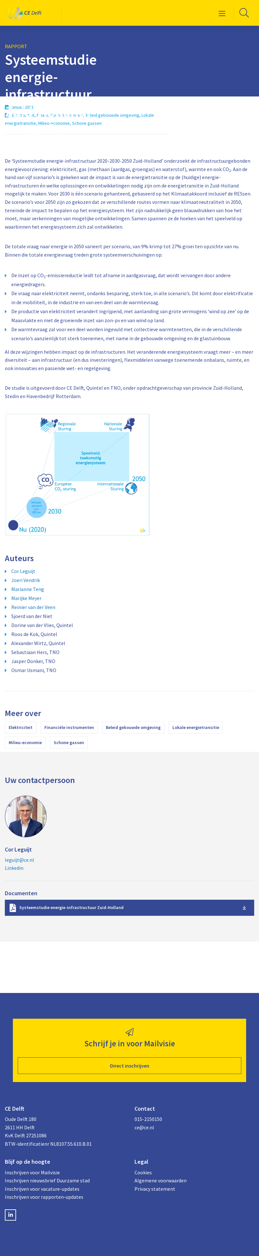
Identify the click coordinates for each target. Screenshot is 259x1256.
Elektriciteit (20, 727)
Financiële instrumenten (69, 727)
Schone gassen (69, 742)
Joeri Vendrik (25, 580)
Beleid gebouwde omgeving (133, 727)
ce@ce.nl (144, 1127)
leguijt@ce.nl (19, 860)
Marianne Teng (27, 589)
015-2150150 (148, 1119)
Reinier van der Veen (33, 607)
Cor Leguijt (23, 571)
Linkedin (14, 868)
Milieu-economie (25, 742)
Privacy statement (154, 1189)
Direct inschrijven (129, 1065)
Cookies (143, 1172)
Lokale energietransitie (195, 727)
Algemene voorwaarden (160, 1180)
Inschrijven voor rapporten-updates (44, 1197)
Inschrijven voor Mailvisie (32, 1172)
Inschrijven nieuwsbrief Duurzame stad (47, 1180)
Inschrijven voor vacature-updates (42, 1189)
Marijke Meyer (26, 598)
